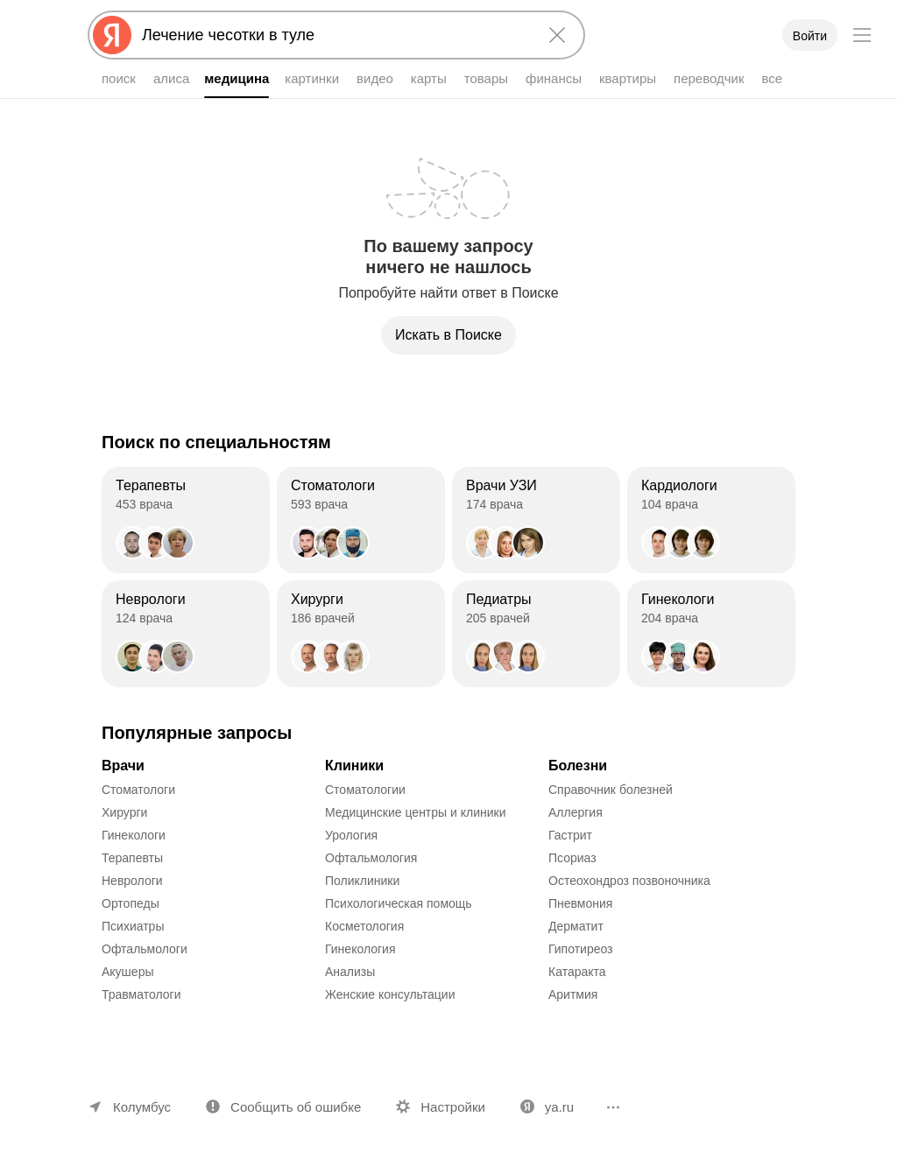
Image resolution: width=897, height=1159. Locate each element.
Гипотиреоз (580, 949)
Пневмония (580, 903)
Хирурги (124, 812)
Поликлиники (362, 881)
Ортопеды (130, 903)
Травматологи (141, 994)
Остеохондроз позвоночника (629, 881)
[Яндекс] (112, 35)
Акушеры (128, 972)
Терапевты (132, 858)
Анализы (350, 972)
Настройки (452, 1106)
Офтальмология (371, 858)
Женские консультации (390, 994)
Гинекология (360, 949)
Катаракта (577, 972)
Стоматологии (365, 790)
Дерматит (576, 926)
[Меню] (861, 35)
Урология (351, 835)
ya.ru (559, 1106)
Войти (810, 36)
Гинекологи (134, 835)
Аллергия (575, 812)
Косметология (364, 926)
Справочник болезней (610, 790)
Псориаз (572, 858)
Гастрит (570, 835)
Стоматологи (138, 790)
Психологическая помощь (398, 903)
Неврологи (132, 881)
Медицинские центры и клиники (415, 812)
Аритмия (572, 994)
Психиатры (133, 926)
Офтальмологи (144, 949)
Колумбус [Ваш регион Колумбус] (142, 1106)
